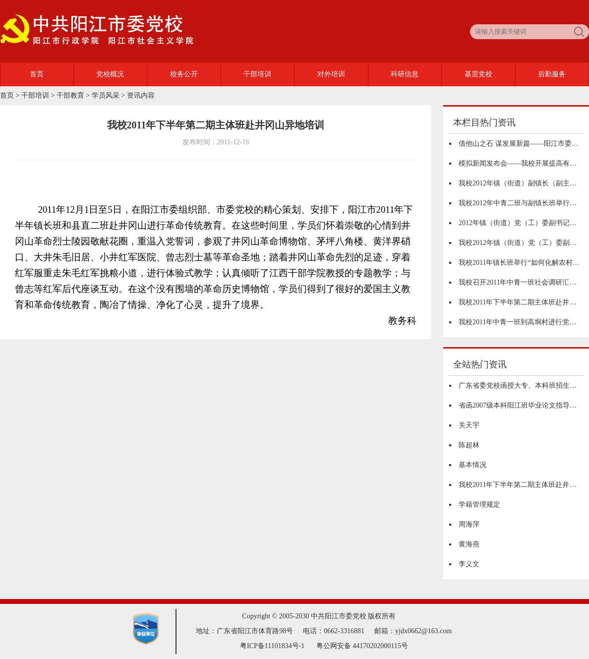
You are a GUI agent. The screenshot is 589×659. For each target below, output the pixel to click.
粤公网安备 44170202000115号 (362, 646)
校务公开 (184, 74)
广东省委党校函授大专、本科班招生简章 (521, 385)
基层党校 (478, 74)
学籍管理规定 (479, 504)
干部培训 (257, 74)
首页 (37, 74)
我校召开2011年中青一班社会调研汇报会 (521, 282)
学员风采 (105, 95)
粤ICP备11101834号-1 (272, 646)
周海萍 (469, 524)
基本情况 (472, 465)
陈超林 (469, 445)
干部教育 (70, 95)
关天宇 (469, 425)
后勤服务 (552, 74)
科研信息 (404, 74)
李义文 (469, 564)
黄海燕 (469, 544)
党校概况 (110, 74)
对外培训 (331, 74)
